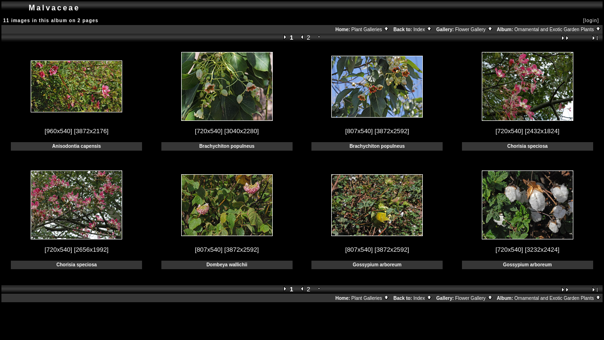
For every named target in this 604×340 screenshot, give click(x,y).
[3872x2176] (91, 131)
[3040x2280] (241, 131)
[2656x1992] (91, 249)
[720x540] (209, 131)
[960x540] (58, 131)
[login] (591, 20)
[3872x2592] (392, 131)
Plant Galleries (371, 29)
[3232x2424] (542, 249)
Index (422, 29)
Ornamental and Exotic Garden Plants (557, 29)
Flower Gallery (474, 29)
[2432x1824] (542, 131)
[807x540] (359, 131)
